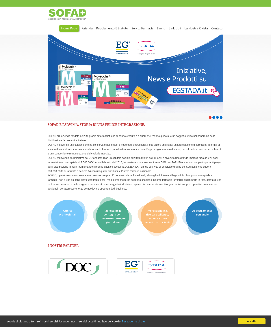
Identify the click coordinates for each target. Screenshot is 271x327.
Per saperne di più (133, 321)
